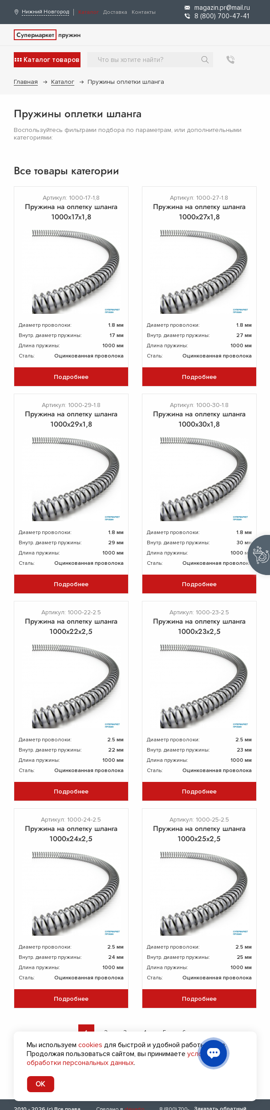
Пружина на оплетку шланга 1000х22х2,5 (71, 626)
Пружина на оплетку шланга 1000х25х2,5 (199, 833)
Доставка (115, 12)
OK (40, 1084)
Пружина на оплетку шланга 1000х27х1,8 (199, 211)
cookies (90, 1044)
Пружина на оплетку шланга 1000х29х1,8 (71, 419)
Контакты (144, 12)
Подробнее (71, 377)
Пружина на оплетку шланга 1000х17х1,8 (71, 211)
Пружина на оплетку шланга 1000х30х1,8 (199, 419)
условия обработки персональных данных (120, 1058)
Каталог (88, 12)
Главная (26, 82)
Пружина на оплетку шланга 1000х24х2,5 (71, 833)
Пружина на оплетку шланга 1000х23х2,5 (199, 626)
